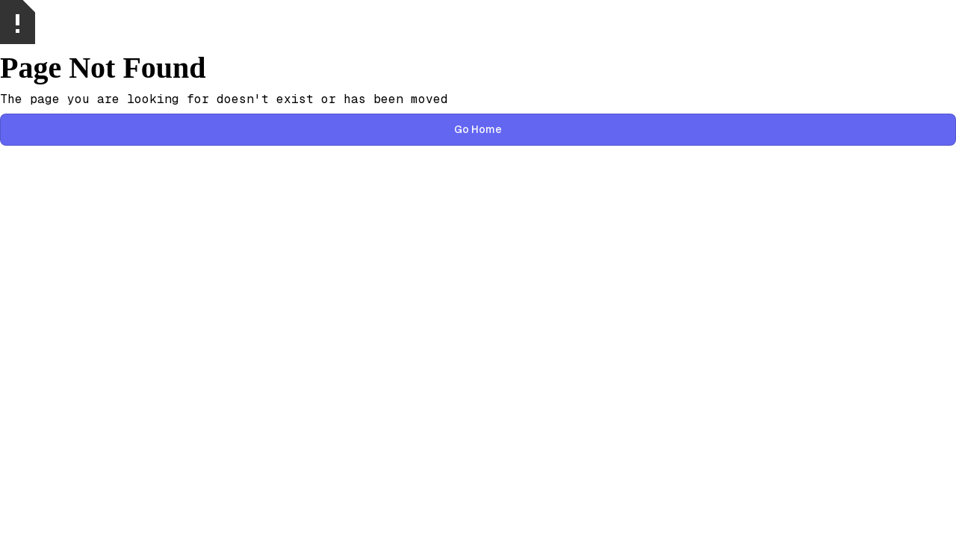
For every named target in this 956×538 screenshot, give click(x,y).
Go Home (478, 129)
